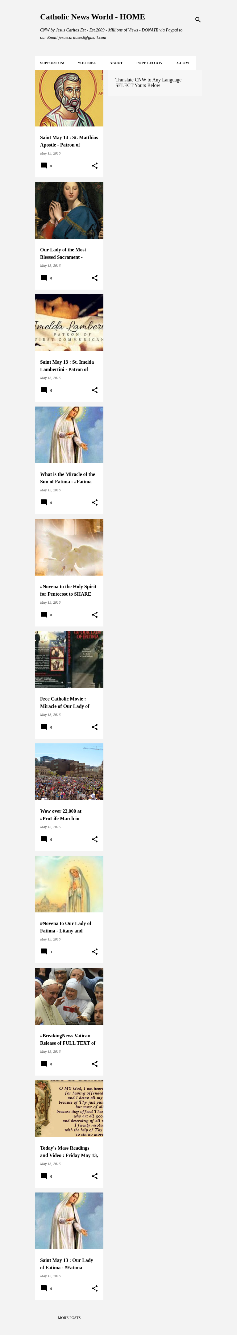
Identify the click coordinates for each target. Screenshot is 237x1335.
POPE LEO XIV (149, 63)
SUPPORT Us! (52, 63)
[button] (94, 166)
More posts (69, 1318)
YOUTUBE (87, 63)
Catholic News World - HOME (92, 16)
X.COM (182, 63)
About (116, 63)
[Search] (198, 19)
